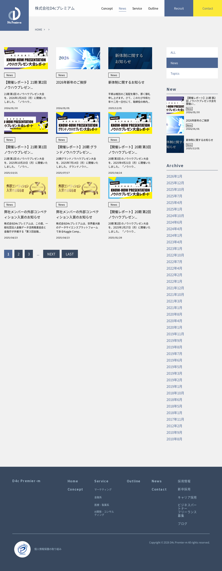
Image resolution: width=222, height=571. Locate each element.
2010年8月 (174, 438)
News (122, 8)
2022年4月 (174, 268)
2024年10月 (175, 215)
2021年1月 (174, 307)
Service (137, 8)
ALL (173, 52)
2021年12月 (175, 287)
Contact (159, 489)
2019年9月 (174, 340)
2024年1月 (174, 235)
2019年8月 (174, 346)
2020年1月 (174, 327)
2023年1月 (174, 248)
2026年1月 (174, 176)
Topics (175, 73)
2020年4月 (174, 320)
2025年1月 (174, 208)
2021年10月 (175, 294)
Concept (107, 8)
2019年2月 (174, 379)
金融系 (98, 497)
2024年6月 (174, 222)
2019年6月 (174, 360)
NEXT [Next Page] (51, 253)
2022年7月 (174, 261)
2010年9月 (174, 432)
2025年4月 (174, 202)
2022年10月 (175, 254)
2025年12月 (175, 182)
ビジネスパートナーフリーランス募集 (187, 510)
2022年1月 (174, 281)
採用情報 (184, 481)
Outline (153, 8)
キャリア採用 (187, 497)
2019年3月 (174, 373)
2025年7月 (174, 195)
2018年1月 (174, 412)
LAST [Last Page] (70, 253)
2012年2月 (174, 425)
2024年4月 (174, 228)
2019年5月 (174, 366)
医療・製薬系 (101, 505)
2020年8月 (174, 314)
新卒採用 (184, 489)
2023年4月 (174, 241)
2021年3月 (174, 300)
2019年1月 (174, 386)
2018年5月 (174, 406)
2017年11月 (175, 419)
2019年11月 (175, 333)
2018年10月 (175, 392)
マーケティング (103, 489)
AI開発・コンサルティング (104, 513)
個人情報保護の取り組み (47, 549)
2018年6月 (174, 399)
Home (73, 481)
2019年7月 (174, 353)
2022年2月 (174, 274)
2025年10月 (175, 189)
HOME (38, 29)
